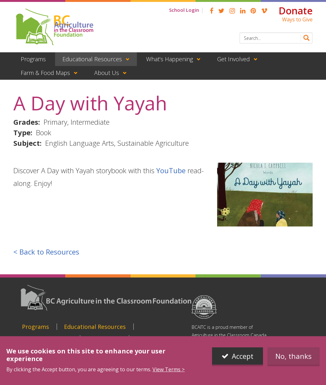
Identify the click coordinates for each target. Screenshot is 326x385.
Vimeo (264, 11)
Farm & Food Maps (45, 73)
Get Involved (233, 59)
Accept (242, 356)
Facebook (211, 11)
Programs (33, 59)
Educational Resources (92, 59)
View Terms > (168, 369)
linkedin (242, 11)
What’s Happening (169, 59)
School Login (184, 10)
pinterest (253, 11)
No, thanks (293, 356)
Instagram (232, 11)
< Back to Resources (46, 251)
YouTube (171, 170)
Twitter (221, 11)
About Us (106, 73)
